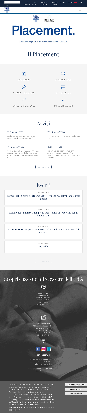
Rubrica (62, 2)
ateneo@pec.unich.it (45, 326)
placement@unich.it (43, 364)
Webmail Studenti (55, 3)
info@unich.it (45, 324)
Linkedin (49, 349)
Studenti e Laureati (24, 93)
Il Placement (24, 80)
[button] (6, 29)
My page (34, 3)
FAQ (80, 2)
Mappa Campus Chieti (43, 368)
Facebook (38, 349)
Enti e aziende (63, 93)
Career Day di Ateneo (24, 106)
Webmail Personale (44, 3)
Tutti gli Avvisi (43, 167)
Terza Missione (27, 3)
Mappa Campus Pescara (43, 371)
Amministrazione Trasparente (43, 382)
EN (76, 2)
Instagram (43, 349)
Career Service (63, 80)
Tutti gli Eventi (43, 261)
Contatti (70, 2)
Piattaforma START (63, 106)
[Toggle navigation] (80, 9)
